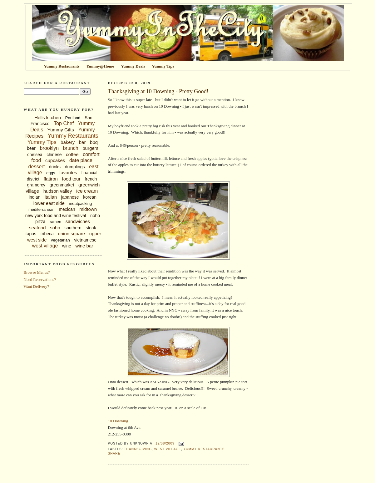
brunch (70, 148)
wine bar (84, 245)
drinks (55, 166)
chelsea (34, 154)
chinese (54, 154)
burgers (90, 148)
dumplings (75, 166)
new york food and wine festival (55, 215)
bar (82, 142)
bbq (94, 142)
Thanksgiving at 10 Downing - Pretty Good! (158, 91)
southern (72, 227)
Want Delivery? (36, 286)
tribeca (47, 233)
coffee (72, 154)
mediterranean (41, 209)
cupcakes (55, 160)
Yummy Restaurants (73, 136)
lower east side (49, 203)
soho (55, 227)
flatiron (51, 178)
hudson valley (57, 191)
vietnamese (85, 239)
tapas (31, 233)
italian (51, 197)
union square (71, 233)
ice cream (87, 191)
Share (114, 453)
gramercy (36, 184)
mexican (67, 209)
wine (66, 245)
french (91, 178)
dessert (36, 166)
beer (31, 148)
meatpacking (80, 203)
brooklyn (49, 148)
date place (80, 160)
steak (91, 227)
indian (34, 197)
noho (95, 215)
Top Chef (64, 123)
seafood (37, 227)
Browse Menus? (37, 272)
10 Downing (118, 421)
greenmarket (62, 184)
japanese (70, 197)
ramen (55, 221)
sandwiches (78, 221)
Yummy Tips (42, 142)
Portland (72, 117)
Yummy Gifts (60, 129)
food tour (71, 178)
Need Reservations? (40, 279)
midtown (88, 209)
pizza (40, 221)
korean (89, 197)
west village (45, 245)
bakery (68, 142)
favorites (68, 172)
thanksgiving (138, 449)
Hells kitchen (47, 117)
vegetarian (60, 240)
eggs (50, 172)
